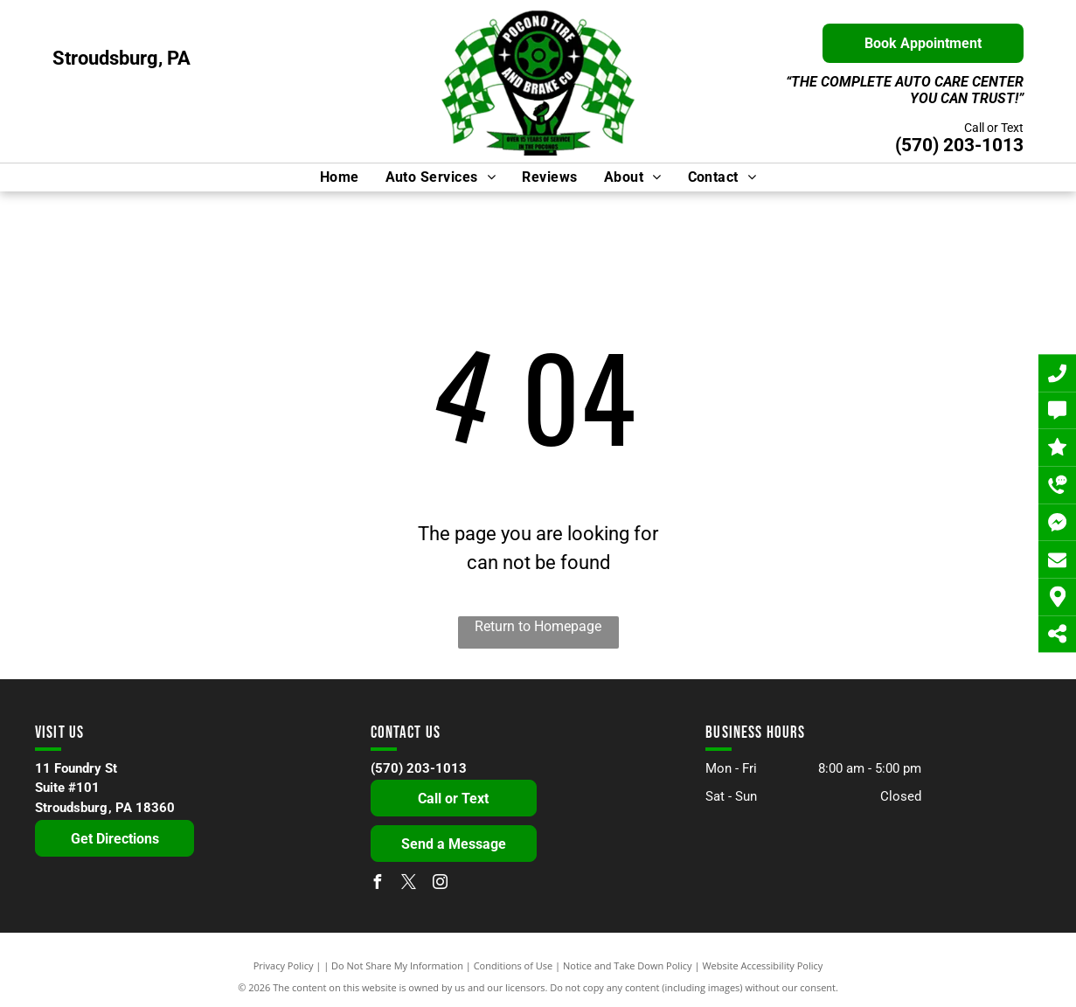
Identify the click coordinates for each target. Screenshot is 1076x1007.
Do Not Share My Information (397, 965)
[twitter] (409, 884)
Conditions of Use (513, 965)
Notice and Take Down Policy (627, 965)
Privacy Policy (283, 965)
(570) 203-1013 (959, 145)
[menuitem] (339, 177)
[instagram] (440, 884)
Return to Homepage (538, 626)
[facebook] (377, 884)
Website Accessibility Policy (762, 965)
